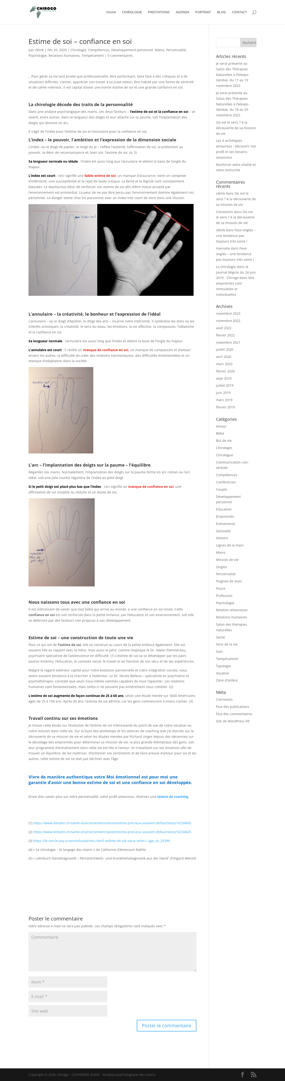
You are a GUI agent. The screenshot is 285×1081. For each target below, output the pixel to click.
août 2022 (223, 328)
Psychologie (38, 55)
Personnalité (176, 50)
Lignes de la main (230, 545)
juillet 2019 (224, 385)
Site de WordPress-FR (232, 721)
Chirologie (78, 50)
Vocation (222, 673)
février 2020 (225, 371)
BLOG (221, 12)
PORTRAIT (203, 12)
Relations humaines (64, 55)
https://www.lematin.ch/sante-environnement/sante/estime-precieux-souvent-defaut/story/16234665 (112, 823)
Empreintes (225, 516)
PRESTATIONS (159, 12)
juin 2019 (223, 392)
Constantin (224, 212)
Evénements (225, 523)
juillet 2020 (224, 349)
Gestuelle (223, 531)
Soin (219, 651)
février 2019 (225, 407)
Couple (221, 489)
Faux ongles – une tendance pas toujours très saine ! (236, 235)
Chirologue (224, 455)
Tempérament (93, 55)
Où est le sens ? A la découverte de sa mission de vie (236, 128)
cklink (39, 50)
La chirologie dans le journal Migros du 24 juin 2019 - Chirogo (236, 272)
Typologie (223, 666)
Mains (159, 50)
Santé (220, 637)
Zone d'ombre (227, 680)
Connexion (224, 699)
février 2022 (225, 335)
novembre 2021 (228, 342)
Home (111, 12)
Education (224, 509)
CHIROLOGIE (132, 12)
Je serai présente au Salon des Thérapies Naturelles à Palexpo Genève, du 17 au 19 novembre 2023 (232, 74)
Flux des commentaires (234, 714)
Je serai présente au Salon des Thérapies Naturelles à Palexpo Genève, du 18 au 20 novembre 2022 (232, 104)
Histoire (222, 538)
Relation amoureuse (232, 610)
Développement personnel (132, 50)
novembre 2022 (228, 320)
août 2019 (223, 378)
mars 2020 (224, 364)
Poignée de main (229, 581)
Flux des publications (232, 706)
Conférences (226, 482)
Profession (224, 595)
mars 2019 (224, 400)
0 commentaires (120, 55)
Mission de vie (227, 559)
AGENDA (182, 12)
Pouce (220, 588)
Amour (221, 426)
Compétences (98, 50)
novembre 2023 (228, 313)
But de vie (224, 440)
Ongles (221, 567)
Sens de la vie (227, 644)
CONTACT (239, 12)
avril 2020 (223, 356)
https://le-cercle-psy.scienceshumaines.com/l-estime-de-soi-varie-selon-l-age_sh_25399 (101, 840)
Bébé (220, 433)
